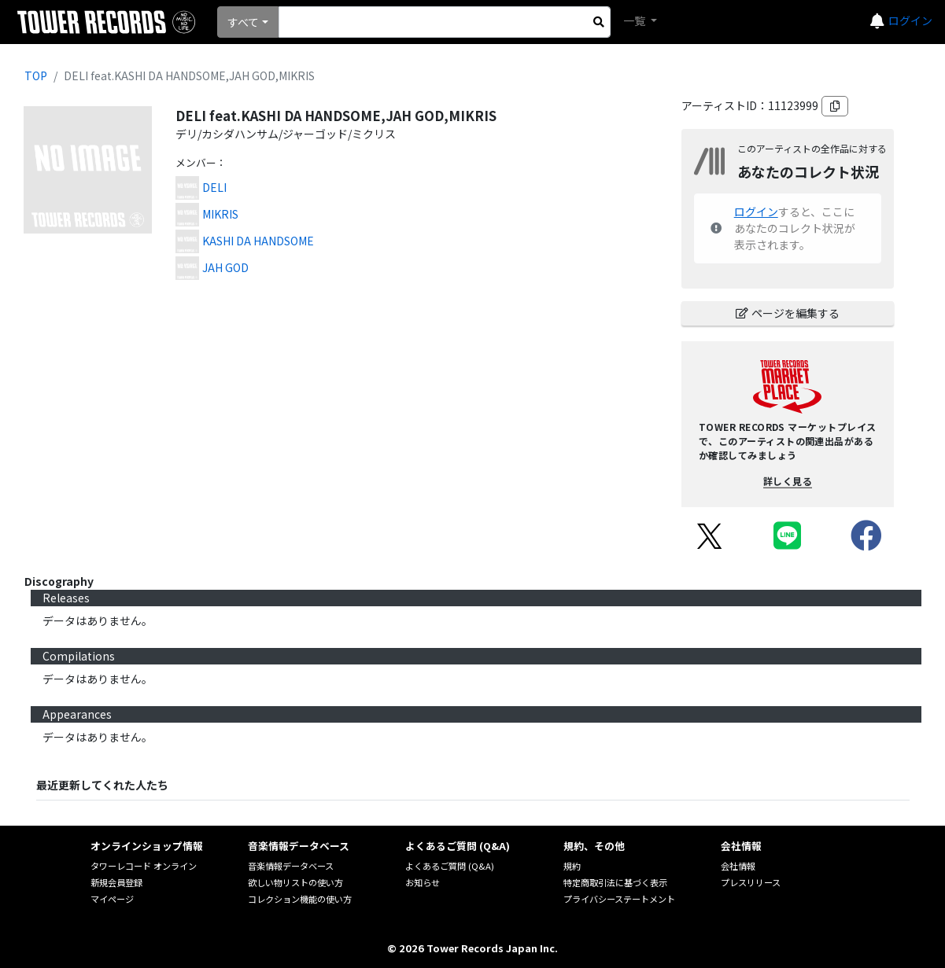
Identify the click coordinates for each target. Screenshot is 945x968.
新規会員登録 (116, 882)
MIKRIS (220, 214)
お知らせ (422, 882)
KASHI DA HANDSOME (258, 240)
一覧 (635, 20)
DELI (214, 187)
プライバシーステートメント (619, 899)
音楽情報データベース (291, 865)
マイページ (112, 899)
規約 (572, 865)
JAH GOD (225, 267)
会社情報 (738, 865)
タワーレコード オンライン (143, 865)
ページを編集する (788, 313)
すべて (243, 22)
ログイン (910, 20)
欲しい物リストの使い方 (295, 882)
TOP (35, 75)
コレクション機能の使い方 (300, 899)
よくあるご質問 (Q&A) (449, 865)
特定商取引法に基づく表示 (615, 882)
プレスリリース (751, 882)
